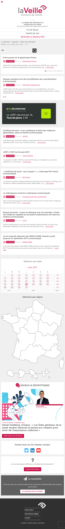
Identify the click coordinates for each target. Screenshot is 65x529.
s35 (57, 287)
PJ (5, 97)
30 (19, 287)
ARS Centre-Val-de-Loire (31, 85)
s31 (57, 275)
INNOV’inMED (27, 242)
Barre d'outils (2, 2)
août (33, 290)
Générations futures (29, 61)
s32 (57, 278)
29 (12, 287)
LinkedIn (32, 450)
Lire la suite (50, 67)
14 (5, 281)
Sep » (57, 290)
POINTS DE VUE (32, 33)
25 (33, 284)
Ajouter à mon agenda (54, 71)
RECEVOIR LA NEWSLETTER (32, 37)
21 (5, 284)
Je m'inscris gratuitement (32, 491)
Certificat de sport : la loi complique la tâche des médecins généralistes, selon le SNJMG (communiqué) (29, 131)
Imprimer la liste (2, 50)
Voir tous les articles (13, 436)
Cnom (25, 220)
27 (47, 284)
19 (40, 281)
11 (33, 278)
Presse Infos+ (29, 510)
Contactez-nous (32, 469)
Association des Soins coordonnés (34, 197)
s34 (57, 284)
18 (33, 281)
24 (26, 284)
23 (19, 284)
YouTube (38, 450)
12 (40, 278)
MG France (26, 177)
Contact (27, 518)
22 (12, 284)
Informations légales (32, 514)
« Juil (8, 290)
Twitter (27, 450)
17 (26, 281)
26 (40, 284)
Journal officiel (28, 156)
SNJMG (25, 136)
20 (47, 281)
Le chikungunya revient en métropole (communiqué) (26, 193)
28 (5, 287)
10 (26, 278)
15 (12, 281)
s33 (57, 281)
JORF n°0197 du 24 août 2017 (16, 152)
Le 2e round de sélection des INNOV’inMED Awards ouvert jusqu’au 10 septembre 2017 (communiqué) (29, 237)
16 (19, 281)
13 (47, 278)
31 (26, 287)
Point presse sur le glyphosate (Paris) (19, 58)
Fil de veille (32, 30)
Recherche (34, 51)
